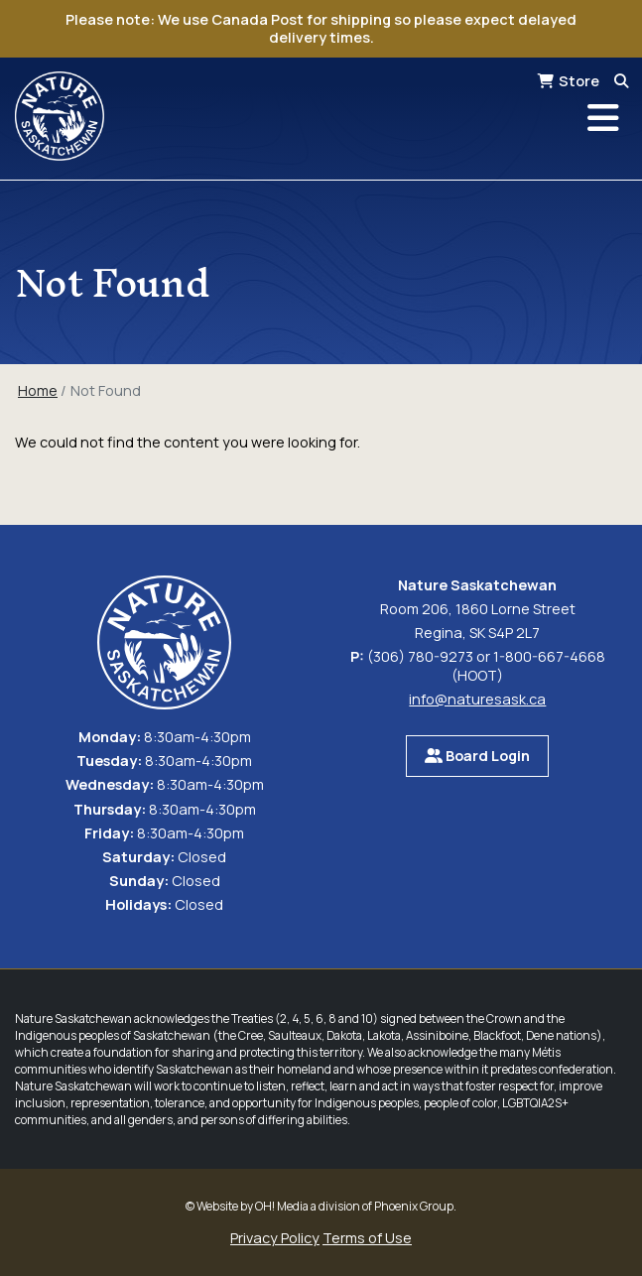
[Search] (621, 80)
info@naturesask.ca (477, 699)
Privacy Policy (275, 1237)
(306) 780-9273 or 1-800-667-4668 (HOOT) (486, 666)
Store (579, 80)
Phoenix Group (413, 1206)
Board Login (477, 755)
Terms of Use (367, 1237)
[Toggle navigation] (603, 118)
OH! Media (282, 1206)
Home (38, 390)
